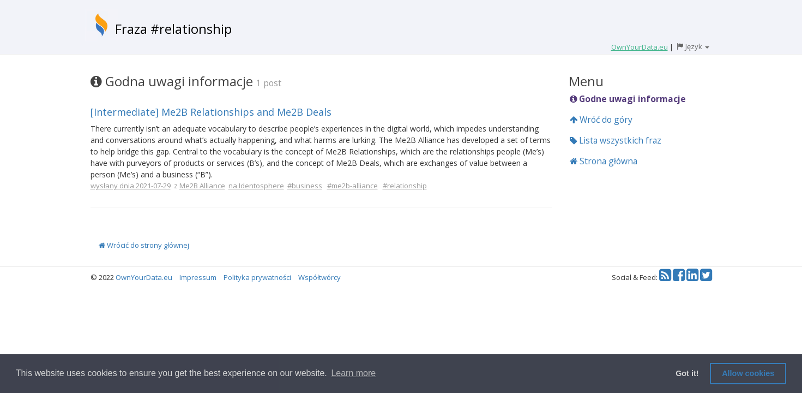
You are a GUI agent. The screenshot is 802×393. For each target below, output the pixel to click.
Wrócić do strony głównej (144, 245)
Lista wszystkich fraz (615, 140)
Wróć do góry (601, 120)
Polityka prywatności (257, 277)
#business (304, 185)
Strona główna (603, 161)
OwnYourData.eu (144, 277)
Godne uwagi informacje (628, 99)
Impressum (197, 277)
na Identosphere (256, 185)
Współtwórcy (319, 277)
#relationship (405, 185)
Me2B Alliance (202, 185)
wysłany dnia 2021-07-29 (131, 185)
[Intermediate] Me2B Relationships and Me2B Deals (211, 111)
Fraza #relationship (173, 29)
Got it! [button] (687, 373)
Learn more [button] (353, 373)
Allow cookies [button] (748, 373)
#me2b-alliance (352, 185)
